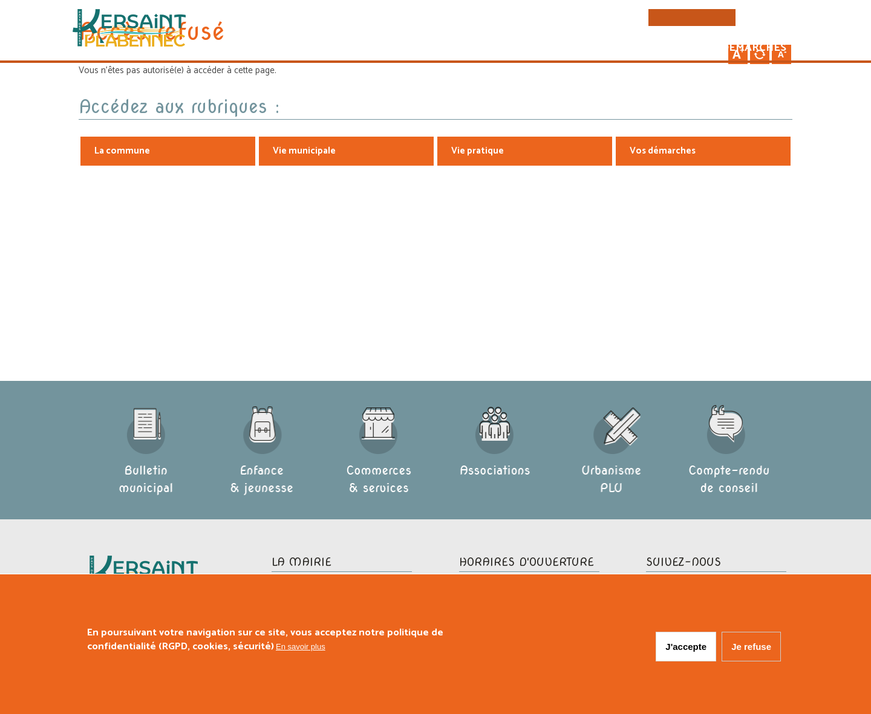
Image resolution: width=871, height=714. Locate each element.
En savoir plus (300, 648)
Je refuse (751, 648)
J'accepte (685, 648)
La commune (425, 49)
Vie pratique (632, 49)
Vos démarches (738, 49)
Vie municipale (528, 49)
